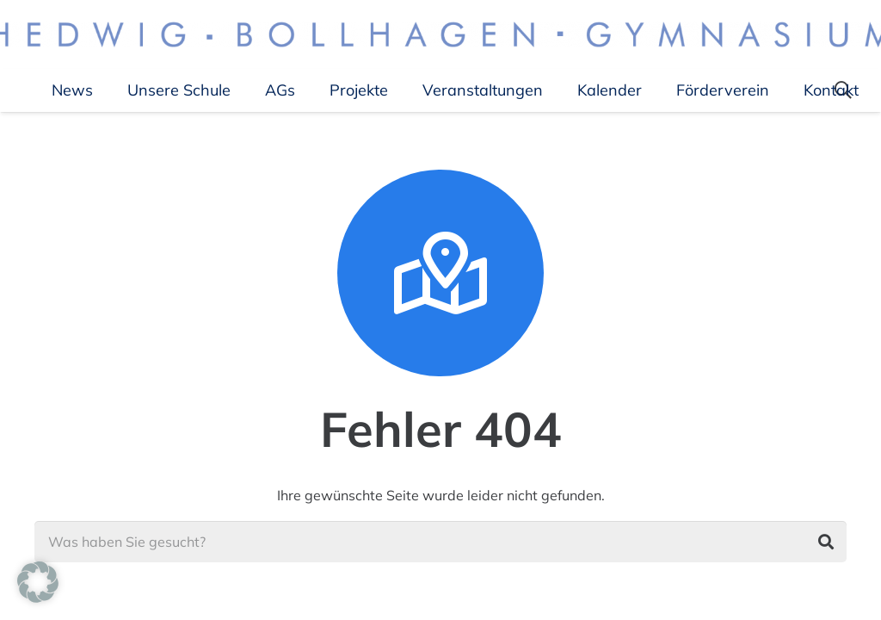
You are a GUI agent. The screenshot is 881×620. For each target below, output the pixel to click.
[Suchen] (826, 541)
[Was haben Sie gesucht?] (440, 541)
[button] (38, 582)
